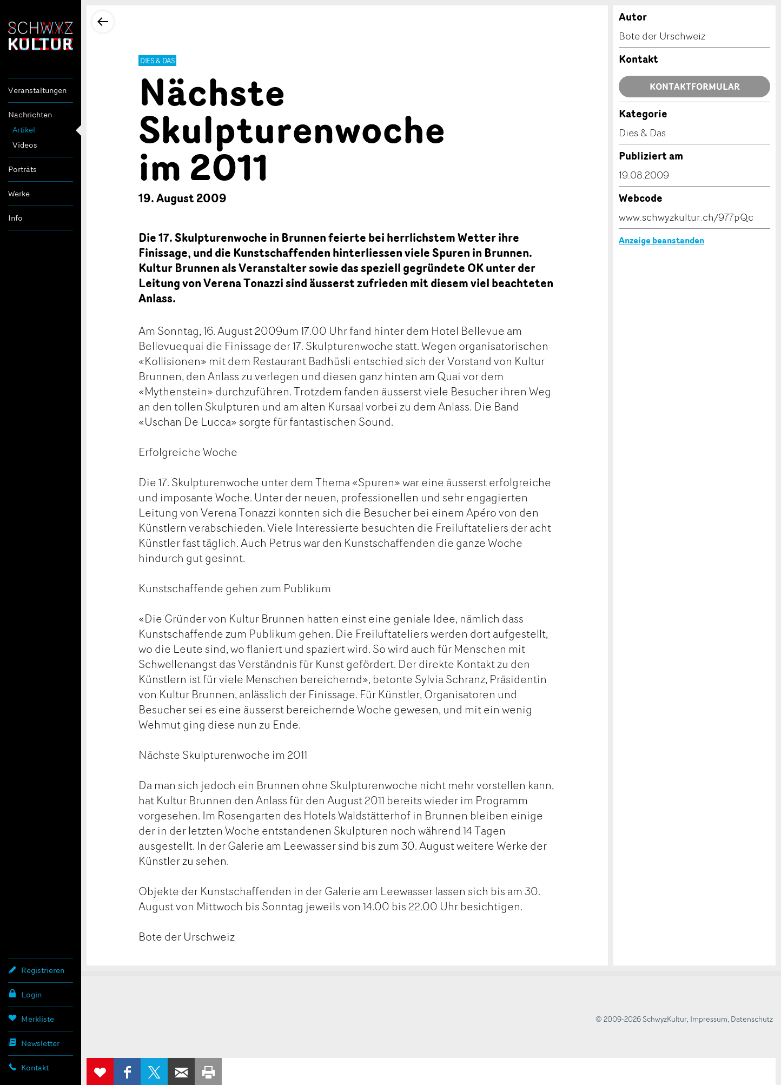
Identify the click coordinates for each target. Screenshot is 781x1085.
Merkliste (31, 1018)
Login (25, 994)
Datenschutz (752, 1019)
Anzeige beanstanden (661, 240)
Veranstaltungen (37, 90)
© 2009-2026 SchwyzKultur (641, 1019)
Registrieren (36, 970)
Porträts (22, 169)
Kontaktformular (695, 86)
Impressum (708, 1019)
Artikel (23, 129)
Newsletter (33, 1043)
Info (15, 217)
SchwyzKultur (40, 36)
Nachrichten (30, 114)
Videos (24, 144)
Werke (19, 193)
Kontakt (28, 1067)
